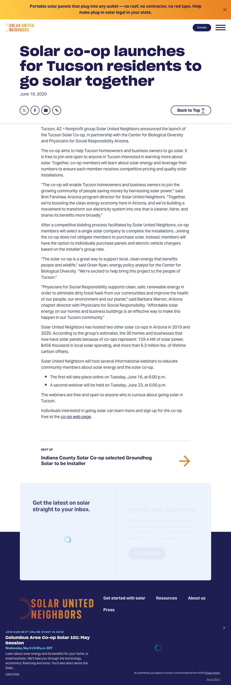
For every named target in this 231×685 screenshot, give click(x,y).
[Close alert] (225, 9)
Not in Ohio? (213, 679)
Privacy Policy (212, 673)
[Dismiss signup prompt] (224, 628)
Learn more (12, 674)
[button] (221, 27)
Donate (202, 27)
